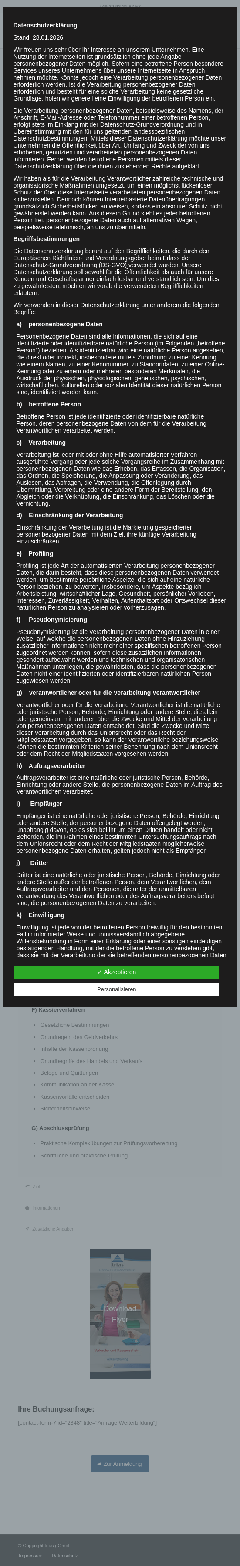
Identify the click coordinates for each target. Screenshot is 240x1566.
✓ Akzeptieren (116, 972)
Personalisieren (116, 989)
